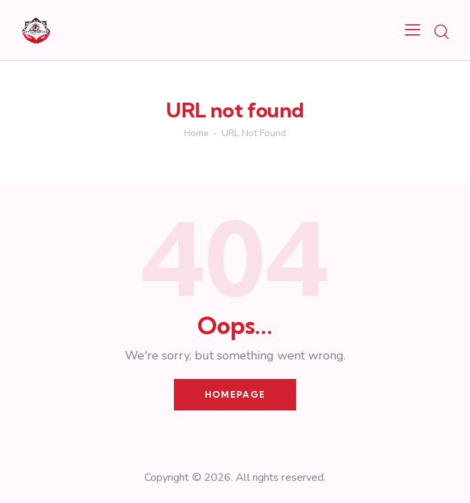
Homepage (235, 394)
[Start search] (441, 32)
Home (196, 133)
